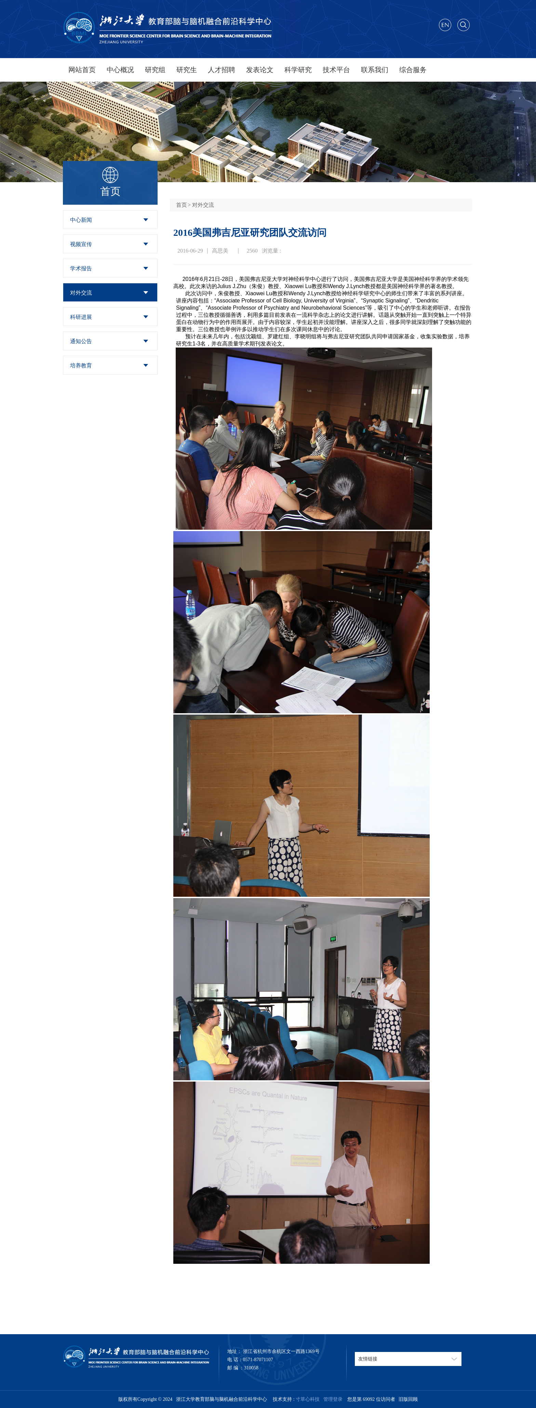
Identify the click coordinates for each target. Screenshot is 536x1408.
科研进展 (81, 317)
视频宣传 (81, 244)
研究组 (155, 69)
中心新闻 (81, 220)
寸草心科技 (308, 1399)
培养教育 (81, 365)
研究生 (186, 69)
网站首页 (82, 69)
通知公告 (81, 341)
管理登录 (332, 1399)
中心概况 (120, 69)
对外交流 (81, 293)
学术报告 (81, 268)
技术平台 (336, 69)
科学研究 (298, 69)
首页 (181, 205)
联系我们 (374, 69)
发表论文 (259, 69)
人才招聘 (221, 69)
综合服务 (413, 69)
